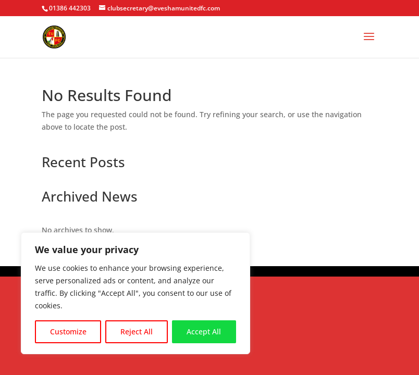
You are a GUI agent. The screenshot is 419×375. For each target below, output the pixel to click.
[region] (135, 293)
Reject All (136, 331)
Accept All (204, 331)
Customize (68, 331)
